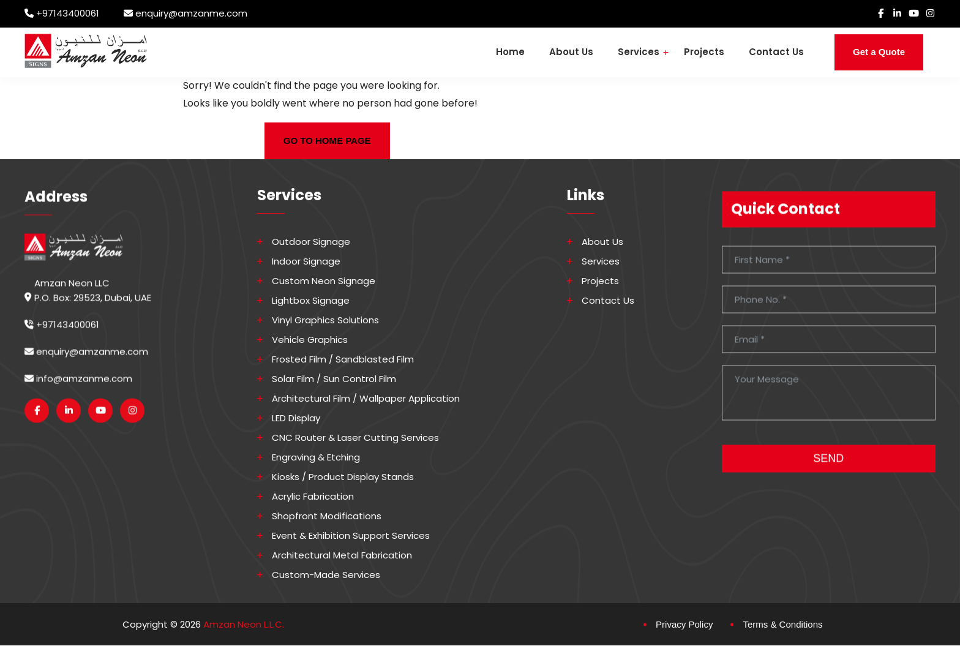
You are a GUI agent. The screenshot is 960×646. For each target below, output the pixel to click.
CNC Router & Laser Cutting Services (355, 438)
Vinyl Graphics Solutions (325, 320)
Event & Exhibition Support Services (351, 536)
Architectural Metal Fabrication (342, 555)
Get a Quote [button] (879, 52)
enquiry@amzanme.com (191, 13)
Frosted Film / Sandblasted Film (343, 359)
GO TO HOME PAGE (327, 140)
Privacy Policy (684, 624)
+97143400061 (67, 13)
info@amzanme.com (78, 386)
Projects (704, 51)
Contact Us (776, 51)
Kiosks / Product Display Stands (343, 477)
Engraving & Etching (316, 457)
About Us (571, 51)
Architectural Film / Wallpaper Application (366, 398)
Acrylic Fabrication (313, 496)
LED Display (296, 418)
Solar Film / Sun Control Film (334, 379)
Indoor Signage (306, 261)
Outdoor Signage (311, 242)
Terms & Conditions (782, 624)
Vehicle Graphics (310, 340)
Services (638, 51)
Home (510, 51)
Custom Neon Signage (323, 281)
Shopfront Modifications (326, 516)
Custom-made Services (326, 575)
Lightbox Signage (311, 301)
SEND (828, 466)
